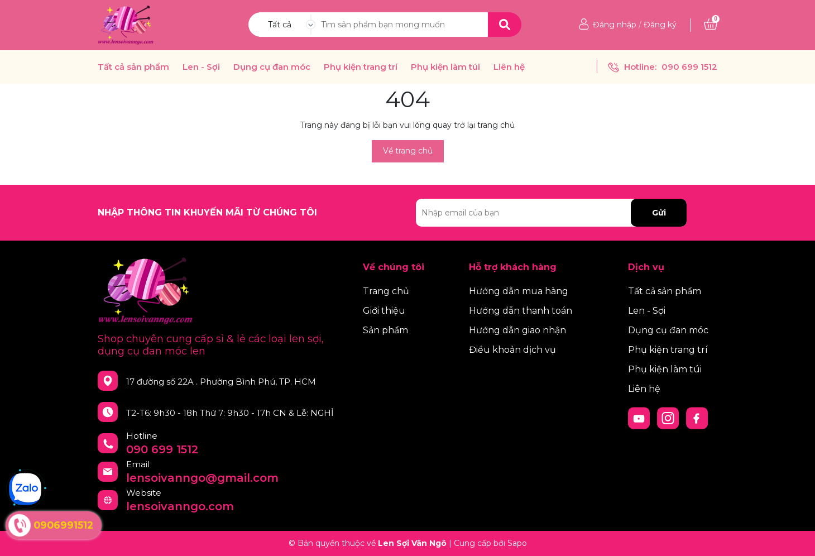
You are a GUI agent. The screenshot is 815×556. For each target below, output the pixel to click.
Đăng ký (660, 25)
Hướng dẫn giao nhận (517, 330)
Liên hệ (509, 67)
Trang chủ (386, 291)
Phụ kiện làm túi (445, 67)
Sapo (517, 543)
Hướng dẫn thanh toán (520, 310)
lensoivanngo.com (180, 506)
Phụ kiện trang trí (360, 67)
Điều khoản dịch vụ (512, 349)
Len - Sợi (201, 67)
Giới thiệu (384, 310)
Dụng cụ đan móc (271, 67)
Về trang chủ (408, 151)
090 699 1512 (689, 66)
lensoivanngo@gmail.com (202, 478)
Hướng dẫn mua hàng (518, 291)
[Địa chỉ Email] (551, 213)
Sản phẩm (385, 330)
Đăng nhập (614, 25)
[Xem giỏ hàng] (710, 25)
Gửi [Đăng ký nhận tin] (659, 213)
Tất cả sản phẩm (133, 67)
